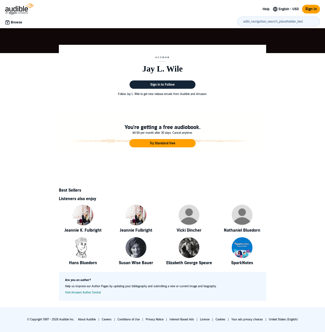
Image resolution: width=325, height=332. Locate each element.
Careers (107, 319)
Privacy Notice (155, 319)
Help (266, 9)
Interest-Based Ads (182, 319)
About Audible (87, 319)
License (205, 319)
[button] (162, 143)
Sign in (311, 9)
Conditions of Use (129, 319)
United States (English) (283, 319)
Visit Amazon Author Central (83, 292)
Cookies (220, 319)
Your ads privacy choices (247, 319)
